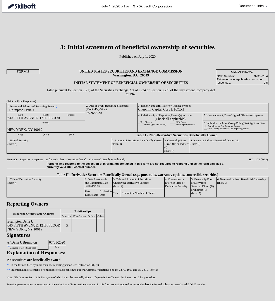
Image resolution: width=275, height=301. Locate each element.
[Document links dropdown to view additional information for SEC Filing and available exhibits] (253, 6)
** (9, 247)
